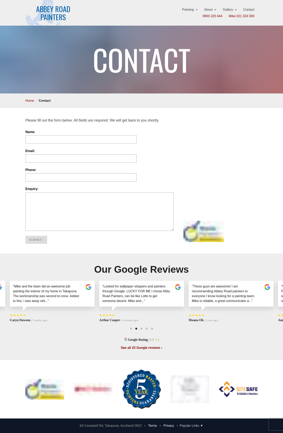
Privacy (168, 425)
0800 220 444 (212, 16)
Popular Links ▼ (191, 425)
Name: (30, 132)
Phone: (30, 170)
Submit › (36, 239)
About (210, 9)
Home (29, 100)
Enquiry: (31, 189)
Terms (152, 425)
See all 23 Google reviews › (141, 347)
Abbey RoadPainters (53, 12)
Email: (30, 151)
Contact (248, 9)
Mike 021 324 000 (241, 16)
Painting (190, 9)
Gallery (230, 9)
